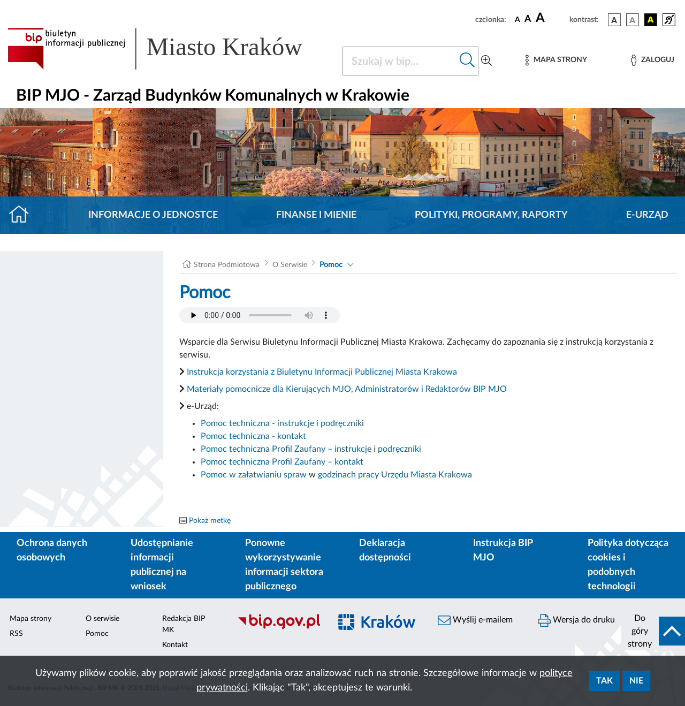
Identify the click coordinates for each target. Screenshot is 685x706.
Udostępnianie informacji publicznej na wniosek (162, 564)
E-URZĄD (647, 215)
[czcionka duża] (551, 18)
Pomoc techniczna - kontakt (253, 436)
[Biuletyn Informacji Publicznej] (279, 628)
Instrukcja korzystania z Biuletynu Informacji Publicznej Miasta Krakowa (322, 372)
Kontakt (175, 645)
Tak (604, 681)
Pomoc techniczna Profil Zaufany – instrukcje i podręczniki (311, 449)
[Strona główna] (23, 215)
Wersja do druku (576, 620)
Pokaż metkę (210, 521)
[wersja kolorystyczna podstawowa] (614, 20)
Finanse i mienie (316, 215)
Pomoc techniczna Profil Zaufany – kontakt (282, 462)
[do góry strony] (653, 631)
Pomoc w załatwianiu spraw (254, 474)
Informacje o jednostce (153, 215)
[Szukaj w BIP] (399, 61)
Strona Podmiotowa (227, 265)
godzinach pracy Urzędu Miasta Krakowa (395, 474)
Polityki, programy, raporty (491, 215)
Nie (636, 681)
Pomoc (330, 265)
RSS (16, 633)
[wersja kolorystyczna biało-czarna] (633, 20)
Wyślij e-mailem (475, 620)
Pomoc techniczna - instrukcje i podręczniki (282, 423)
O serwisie (102, 619)
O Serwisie (289, 265)
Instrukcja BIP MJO (502, 550)
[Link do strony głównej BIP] (168, 48)
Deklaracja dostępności (385, 550)
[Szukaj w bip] (467, 61)
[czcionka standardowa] (517, 19)
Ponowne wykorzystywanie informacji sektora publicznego (284, 564)
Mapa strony (30, 619)
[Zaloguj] (652, 60)
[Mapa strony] (556, 60)
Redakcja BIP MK (183, 624)
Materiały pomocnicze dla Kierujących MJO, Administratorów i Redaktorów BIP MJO (347, 389)
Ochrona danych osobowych (52, 550)
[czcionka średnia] (527, 19)
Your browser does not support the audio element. (259, 315)
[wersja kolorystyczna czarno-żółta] (651, 20)
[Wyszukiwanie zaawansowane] (486, 61)
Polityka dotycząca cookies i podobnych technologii (628, 564)
